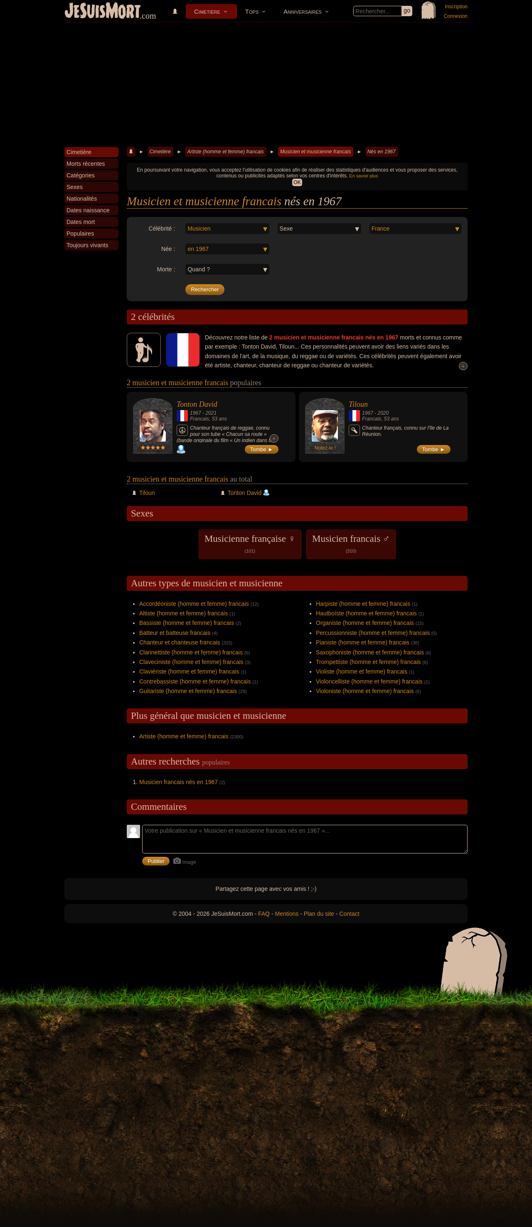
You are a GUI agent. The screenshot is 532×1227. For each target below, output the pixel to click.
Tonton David (197, 404)
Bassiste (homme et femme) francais (186, 623)
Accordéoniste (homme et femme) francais (194, 603)
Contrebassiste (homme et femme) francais (195, 681)
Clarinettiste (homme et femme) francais (191, 652)
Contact (349, 913)
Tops (252, 11)
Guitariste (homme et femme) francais (188, 691)
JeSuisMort (102, 11)
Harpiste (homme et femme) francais (363, 603)
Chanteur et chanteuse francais (179, 642)
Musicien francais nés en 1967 (178, 782)
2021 (211, 413)
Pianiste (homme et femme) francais (362, 642)
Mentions (286, 913)
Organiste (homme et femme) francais (365, 623)
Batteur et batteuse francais (174, 632)
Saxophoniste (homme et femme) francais (370, 652)
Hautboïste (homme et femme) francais (366, 613)
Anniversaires (302, 11)
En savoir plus (363, 175)
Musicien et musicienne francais (315, 152)
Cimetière (207, 11)
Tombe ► (261, 449)
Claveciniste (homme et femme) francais (191, 662)
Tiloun (358, 404)
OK (296, 182)
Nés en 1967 (381, 152)
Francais (199, 419)
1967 (195, 413)
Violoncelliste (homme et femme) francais (369, 681)
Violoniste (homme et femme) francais (365, 691)
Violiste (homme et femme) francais (361, 671)
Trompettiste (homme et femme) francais (368, 662)
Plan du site (319, 913)
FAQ (264, 913)
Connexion (456, 16)
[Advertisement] (266, 85)
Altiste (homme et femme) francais (183, 613)
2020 (383, 413)
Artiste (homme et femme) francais (225, 152)
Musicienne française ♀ (250, 543)
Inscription (456, 7)
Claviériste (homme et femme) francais (189, 671)
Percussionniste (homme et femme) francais (373, 632)
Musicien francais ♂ (351, 543)
